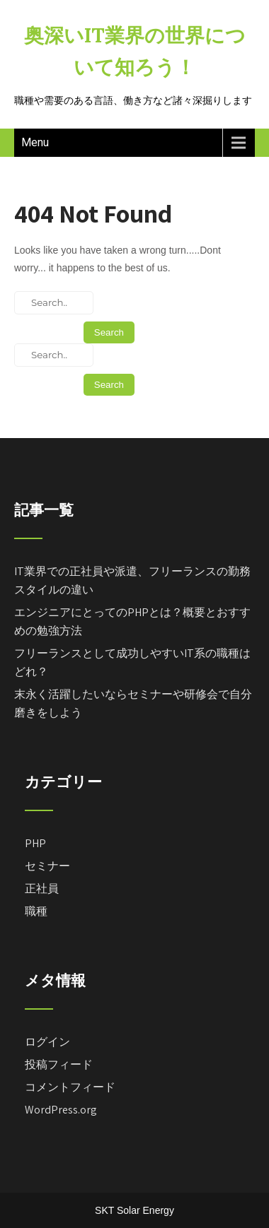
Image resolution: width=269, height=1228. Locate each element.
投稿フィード (59, 1064)
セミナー (47, 865)
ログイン (47, 1041)
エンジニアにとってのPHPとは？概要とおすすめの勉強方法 (132, 621)
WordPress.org (61, 1109)
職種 (36, 911)
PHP (35, 843)
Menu (35, 142)
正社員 (42, 888)
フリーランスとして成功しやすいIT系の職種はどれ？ (132, 662)
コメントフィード (70, 1087)
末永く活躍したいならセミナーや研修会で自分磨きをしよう (133, 703)
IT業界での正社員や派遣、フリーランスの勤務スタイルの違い (132, 580)
